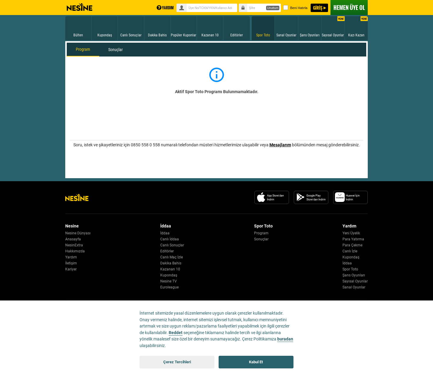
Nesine (79, 7)
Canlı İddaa (169, 239)
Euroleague (169, 287)
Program (83, 49)
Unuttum (272, 8)
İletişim (71, 263)
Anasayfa (73, 239)
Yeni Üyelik (351, 233)
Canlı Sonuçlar (172, 245)
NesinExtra (74, 245)
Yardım (71, 257)
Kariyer (71, 269)
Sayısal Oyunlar (355, 281)
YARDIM (165, 7)
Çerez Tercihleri (177, 362)
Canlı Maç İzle (171, 257)
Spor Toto (350, 269)
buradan (285, 339)
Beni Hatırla (295, 7)
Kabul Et (256, 362)
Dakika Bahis (170, 263)
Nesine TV (168, 281)
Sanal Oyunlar (353, 287)
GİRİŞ (317, 8)
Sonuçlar (115, 49)
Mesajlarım (280, 144)
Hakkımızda (75, 251)
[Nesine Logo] (76, 197)
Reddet (176, 332)
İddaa (165, 233)
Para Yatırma (353, 239)
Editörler (167, 251)
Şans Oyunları (353, 275)
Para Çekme (352, 245)
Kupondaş (168, 275)
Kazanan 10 (170, 269)
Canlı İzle (349, 251)
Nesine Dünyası (78, 233)
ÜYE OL (349, 7)
